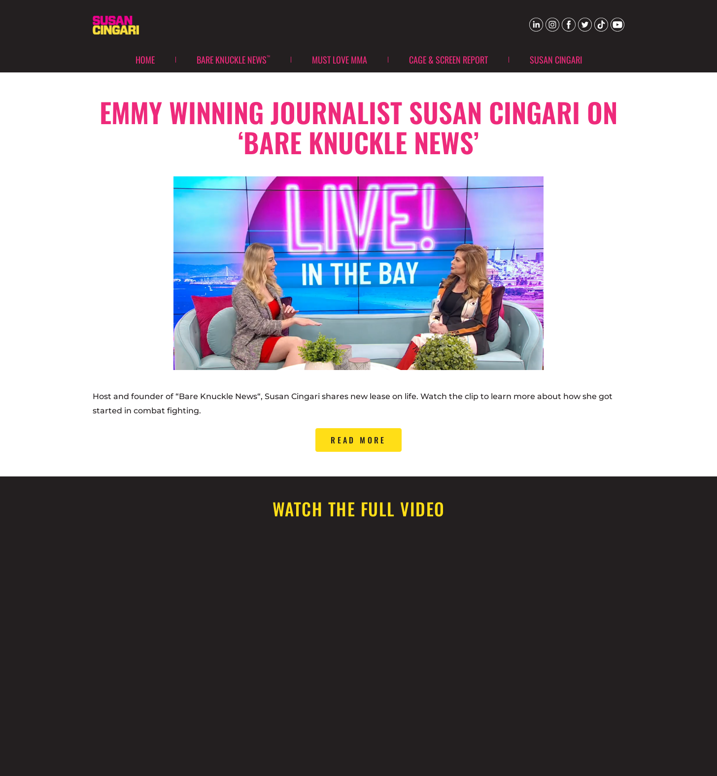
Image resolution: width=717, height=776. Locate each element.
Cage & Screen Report (448, 59)
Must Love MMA (339, 59)
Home (145, 59)
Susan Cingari (556, 59)
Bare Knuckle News (233, 59)
